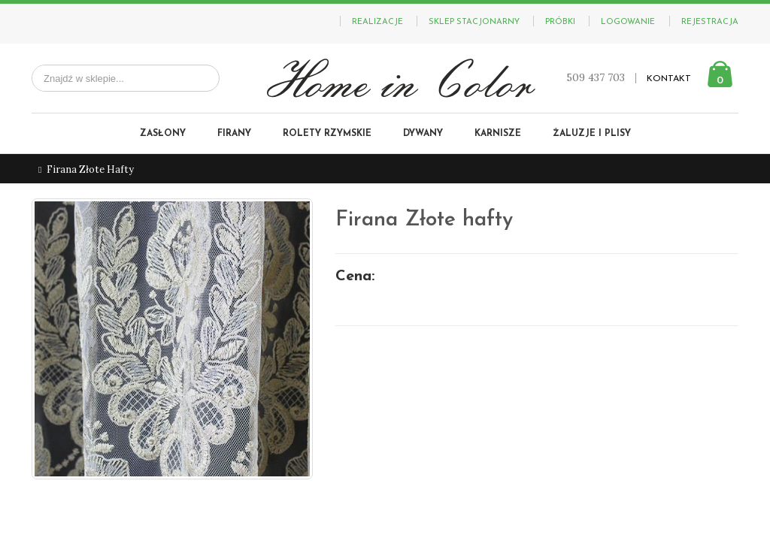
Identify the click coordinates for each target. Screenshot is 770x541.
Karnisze (497, 133)
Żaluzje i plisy (592, 133)
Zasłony (163, 133)
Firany (234, 133)
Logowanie (628, 22)
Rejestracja (709, 22)
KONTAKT (669, 78)
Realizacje (377, 22)
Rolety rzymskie (327, 133)
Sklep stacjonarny (474, 22)
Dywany (423, 133)
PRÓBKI (560, 22)
